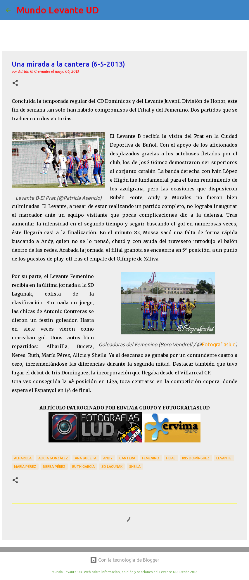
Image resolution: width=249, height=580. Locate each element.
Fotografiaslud (219, 344)
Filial (170, 458)
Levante (223, 458)
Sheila (135, 466)
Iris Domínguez (196, 458)
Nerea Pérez (54, 466)
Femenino (150, 458)
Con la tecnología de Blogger (124, 559)
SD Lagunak (111, 466)
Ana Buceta (85, 458)
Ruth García (83, 466)
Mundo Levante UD (57, 10)
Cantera (127, 458)
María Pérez (25, 466)
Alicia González (53, 458)
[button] (15, 83)
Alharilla (23, 458)
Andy (108, 458)
